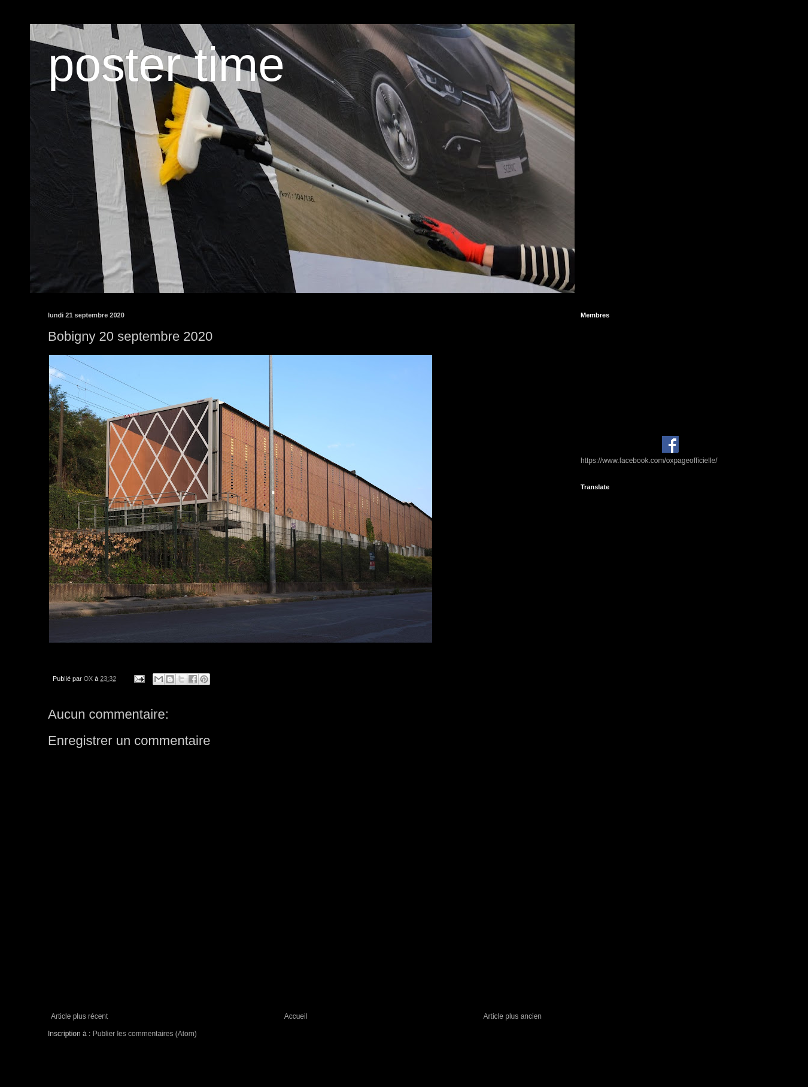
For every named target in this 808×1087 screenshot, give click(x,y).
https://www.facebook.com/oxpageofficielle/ (649, 460)
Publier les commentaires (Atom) (145, 1034)
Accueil (296, 1016)
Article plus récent (79, 1016)
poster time (166, 64)
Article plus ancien (513, 1016)
